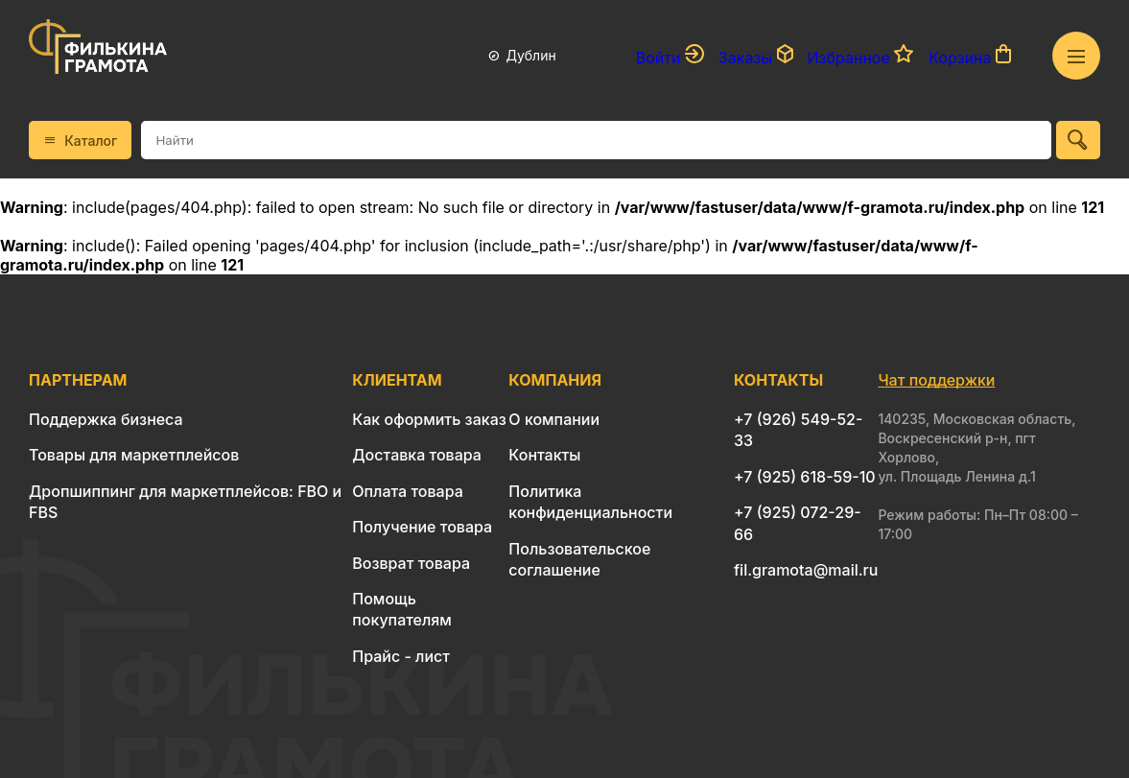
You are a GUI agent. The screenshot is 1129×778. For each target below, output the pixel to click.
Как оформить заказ (429, 419)
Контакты (544, 454)
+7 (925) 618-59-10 (805, 476)
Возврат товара (411, 563)
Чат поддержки (936, 379)
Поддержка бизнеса (106, 419)
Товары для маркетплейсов (134, 454)
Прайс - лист (401, 656)
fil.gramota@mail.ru (806, 569)
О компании (554, 419)
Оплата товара (407, 491)
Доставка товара (417, 454)
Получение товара (422, 526)
